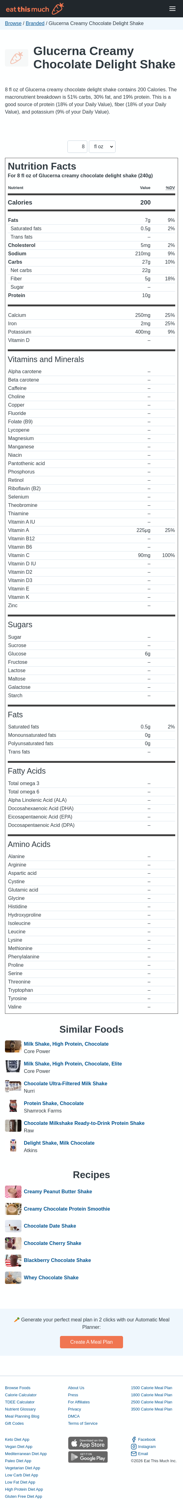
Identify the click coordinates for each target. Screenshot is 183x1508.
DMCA (74, 1416)
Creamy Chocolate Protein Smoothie (67, 1209)
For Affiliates (79, 1402)
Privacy (74, 1409)
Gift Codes (14, 1423)
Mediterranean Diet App (26, 1453)
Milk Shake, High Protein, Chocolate (66, 1044)
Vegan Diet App (18, 1446)
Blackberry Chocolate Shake (57, 1261)
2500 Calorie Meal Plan (151, 1402)
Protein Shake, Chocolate (54, 1103)
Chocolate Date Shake (50, 1226)
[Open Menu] (172, 9)
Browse (13, 23)
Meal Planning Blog (22, 1416)
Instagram (143, 1447)
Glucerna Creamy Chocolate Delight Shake (104, 57)
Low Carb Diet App (21, 1475)
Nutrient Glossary (20, 1409)
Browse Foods (17, 1387)
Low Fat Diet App (20, 1482)
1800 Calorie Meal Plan (151, 1395)
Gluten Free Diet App (23, 1496)
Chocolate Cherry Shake (52, 1243)
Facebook (143, 1439)
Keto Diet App (17, 1439)
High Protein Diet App (24, 1489)
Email (139, 1454)
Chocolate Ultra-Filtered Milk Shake (66, 1083)
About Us (76, 1387)
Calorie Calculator (21, 1395)
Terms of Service (83, 1423)
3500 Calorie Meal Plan (151, 1409)
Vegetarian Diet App (22, 1468)
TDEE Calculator (19, 1402)
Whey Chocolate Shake (51, 1278)
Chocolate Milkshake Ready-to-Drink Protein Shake (84, 1123)
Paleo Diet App (18, 1460)
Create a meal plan (91, 1342)
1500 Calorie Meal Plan (151, 1387)
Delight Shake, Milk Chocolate (59, 1143)
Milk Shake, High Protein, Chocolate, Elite (73, 1063)
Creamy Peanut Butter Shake (58, 1192)
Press (73, 1395)
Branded (35, 23)
